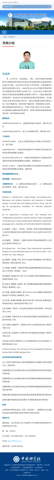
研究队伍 (12, 37)
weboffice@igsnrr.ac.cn (30, 475)
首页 (5, 37)
